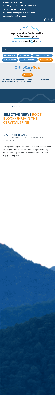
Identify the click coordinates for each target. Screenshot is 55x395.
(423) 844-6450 (34, 6)
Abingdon (6, 2)
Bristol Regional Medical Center (15, 6)
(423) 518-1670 (19, 9)
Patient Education (19, 135)
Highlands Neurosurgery (12, 13)
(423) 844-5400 (29, 13)
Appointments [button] (45, 60)
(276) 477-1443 (17, 2)
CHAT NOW (27, 75)
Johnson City (8, 16)
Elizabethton (8, 9)
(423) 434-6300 (20, 16)
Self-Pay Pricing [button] (10, 60)
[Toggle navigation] (50, 50)
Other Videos (14, 107)
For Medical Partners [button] (42, 56)
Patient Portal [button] (10, 56)
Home (5, 135)
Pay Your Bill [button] (25, 56)
